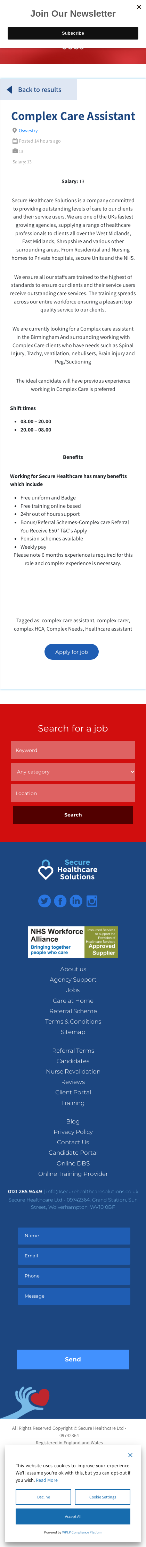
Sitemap (73, 1031)
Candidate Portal (73, 1152)
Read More (47, 1480)
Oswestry (28, 130)
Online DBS (73, 1163)
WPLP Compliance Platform (82, 1532)
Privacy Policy (73, 1131)
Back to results (34, 89)
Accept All (73, 1516)
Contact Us (73, 1142)
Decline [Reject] (43, 1496)
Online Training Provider (73, 1173)
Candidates (73, 1061)
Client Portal (73, 1092)
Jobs (73, 989)
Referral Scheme (73, 1011)
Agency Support (73, 979)
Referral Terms (73, 1050)
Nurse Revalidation (73, 1071)
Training (73, 1103)
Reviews (73, 1081)
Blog (73, 1121)
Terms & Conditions (73, 1021)
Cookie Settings (102, 1496)
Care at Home (73, 1000)
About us (73, 969)
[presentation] (73, 1328)
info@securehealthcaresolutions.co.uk (92, 1191)
